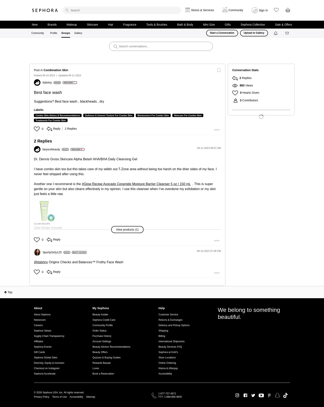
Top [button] (10, 292)
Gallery (78, 33)
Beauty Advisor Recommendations (111, 346)
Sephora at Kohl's (168, 352)
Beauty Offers (100, 352)
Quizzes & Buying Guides (107, 357)
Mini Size (209, 24)
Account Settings (102, 341)
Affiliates (38, 341)
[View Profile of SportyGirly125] (56, 252)
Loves (96, 368)
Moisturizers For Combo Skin (153, 115)
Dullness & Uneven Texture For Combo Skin (108, 115)
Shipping (163, 330)
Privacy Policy (41, 396)
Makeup (72, 24)
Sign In (263, 10)
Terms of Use (59, 396)
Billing (161, 336)
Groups (65, 33)
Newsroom (40, 319)
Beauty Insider (100, 314)
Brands (52, 24)
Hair (110, 24)
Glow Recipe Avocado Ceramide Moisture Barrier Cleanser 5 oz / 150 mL (137, 184)
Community (37, 33)
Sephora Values (42, 330)
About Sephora (42, 314)
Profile (53, 33)
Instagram (237, 395)
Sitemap (90, 396)
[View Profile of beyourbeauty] (56, 149)
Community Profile (103, 325)
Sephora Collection (253, 24)
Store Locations (167, 357)
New (35, 24)
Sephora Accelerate (45, 373)
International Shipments (171, 341)
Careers (38, 325)
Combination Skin (56, 70)
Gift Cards (39, 352)
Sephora (45, 10)
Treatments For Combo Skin (51, 120)
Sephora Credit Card (104, 319)
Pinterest (269, 395)
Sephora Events (42, 346)
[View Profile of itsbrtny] (52, 82)
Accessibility (165, 373)
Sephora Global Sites (45, 357)
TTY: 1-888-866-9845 (170, 396)
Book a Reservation (103, 373)
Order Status (100, 330)
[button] (37, 128)
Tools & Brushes (156, 24)
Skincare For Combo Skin (188, 115)
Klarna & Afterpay (168, 368)
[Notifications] (276, 33)
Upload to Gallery (254, 32)
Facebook (245, 395)
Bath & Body (185, 24)
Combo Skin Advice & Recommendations (58, 115)
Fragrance (129, 24)
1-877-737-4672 (167, 393)
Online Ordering (167, 363)
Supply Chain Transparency (49, 336)
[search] (121, 10)
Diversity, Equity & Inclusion (49, 363)
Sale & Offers (283, 24)
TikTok (285, 395)
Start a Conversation (222, 32)
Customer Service (168, 314)
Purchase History (102, 336)
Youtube (261, 395)
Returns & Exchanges (170, 319)
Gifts (228, 24)
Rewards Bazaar (102, 363)
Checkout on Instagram (47, 368)
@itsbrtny (41, 262)
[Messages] (287, 33)
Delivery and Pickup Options (174, 325)
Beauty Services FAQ (170, 346)
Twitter (253, 395)
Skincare (92, 24)
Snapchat (277, 395)
